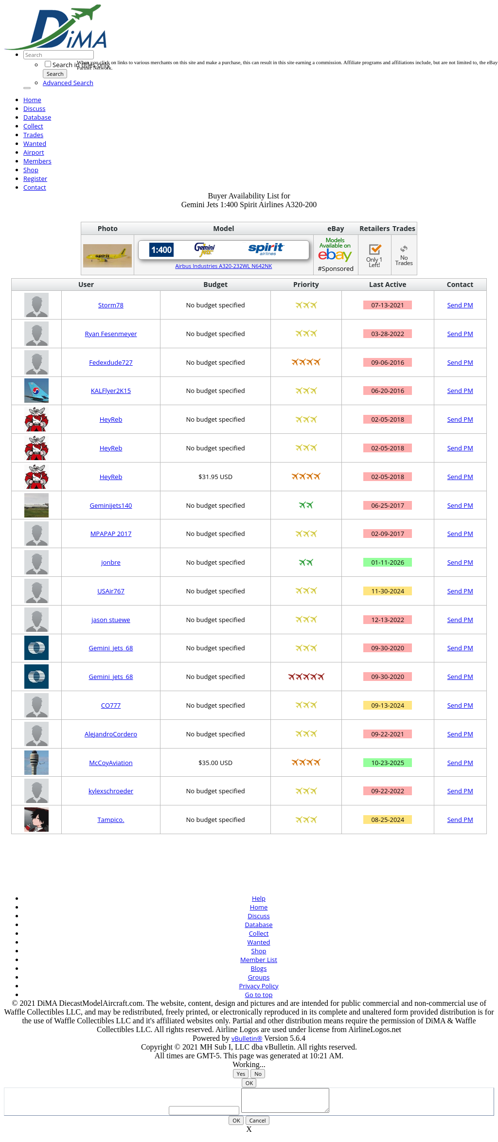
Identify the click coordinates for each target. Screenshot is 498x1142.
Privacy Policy (258, 985)
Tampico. (110, 819)
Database (37, 117)
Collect (33, 126)
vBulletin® (246, 1038)
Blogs (259, 968)
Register (35, 178)
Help (259, 898)
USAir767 (110, 591)
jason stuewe (110, 619)
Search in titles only (77, 64)
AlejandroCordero (111, 734)
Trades (33, 134)
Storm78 (111, 305)
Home (32, 99)
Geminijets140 (110, 505)
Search (55, 73)
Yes (241, 1073)
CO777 (111, 705)
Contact (34, 187)
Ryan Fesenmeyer (111, 333)
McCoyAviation (110, 762)
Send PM (460, 305)
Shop (30, 169)
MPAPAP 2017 (111, 533)
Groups (259, 977)
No (258, 1073)
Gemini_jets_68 (111, 647)
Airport (33, 152)
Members (37, 161)
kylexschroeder (111, 790)
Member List (258, 959)
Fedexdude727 (111, 362)
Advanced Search (68, 82)
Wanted (34, 143)
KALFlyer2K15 (111, 390)
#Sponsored (336, 254)
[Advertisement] (254, 38)
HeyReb (111, 419)
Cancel (257, 1124)
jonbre (111, 562)
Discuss (34, 108)
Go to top (259, 994)
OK (249, 1083)
